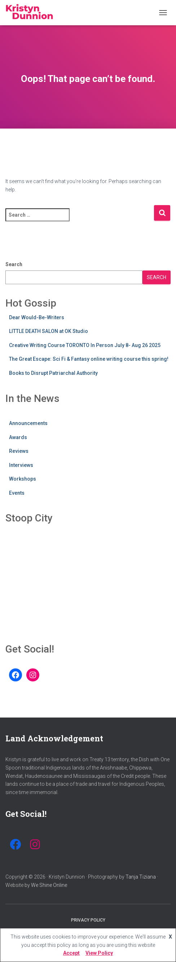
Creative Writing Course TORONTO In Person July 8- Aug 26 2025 (84, 345)
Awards (18, 437)
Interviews (21, 465)
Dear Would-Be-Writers (36, 317)
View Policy (99, 953)
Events (17, 493)
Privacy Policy (88, 920)
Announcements (28, 423)
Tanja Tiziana (141, 877)
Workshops (22, 479)
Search (13, 264)
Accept (71, 953)
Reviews (18, 451)
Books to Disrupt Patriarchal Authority (53, 373)
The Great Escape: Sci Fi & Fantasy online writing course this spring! (88, 359)
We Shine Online (49, 885)
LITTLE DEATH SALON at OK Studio (48, 331)
